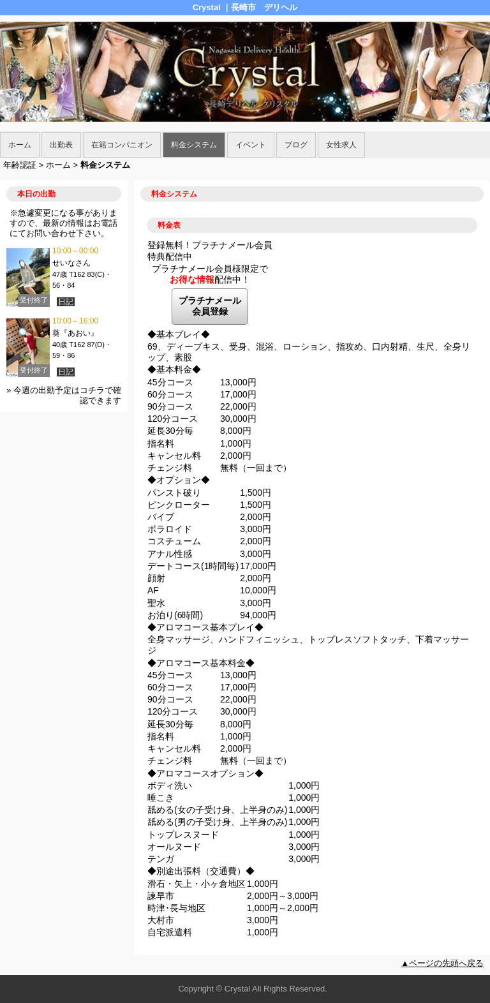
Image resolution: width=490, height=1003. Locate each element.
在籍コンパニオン (121, 144)
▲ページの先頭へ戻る (442, 963)
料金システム (194, 144)
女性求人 (341, 144)
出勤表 (61, 144)
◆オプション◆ (178, 480)
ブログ (296, 144)
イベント (250, 144)
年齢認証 (19, 165)
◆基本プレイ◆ (178, 334)
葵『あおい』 (75, 333)
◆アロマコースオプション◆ (205, 773)
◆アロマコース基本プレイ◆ (205, 627)
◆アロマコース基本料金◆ (201, 663)
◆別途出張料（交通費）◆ (201, 871)
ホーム (19, 144)
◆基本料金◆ (174, 369)
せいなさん (71, 262)
